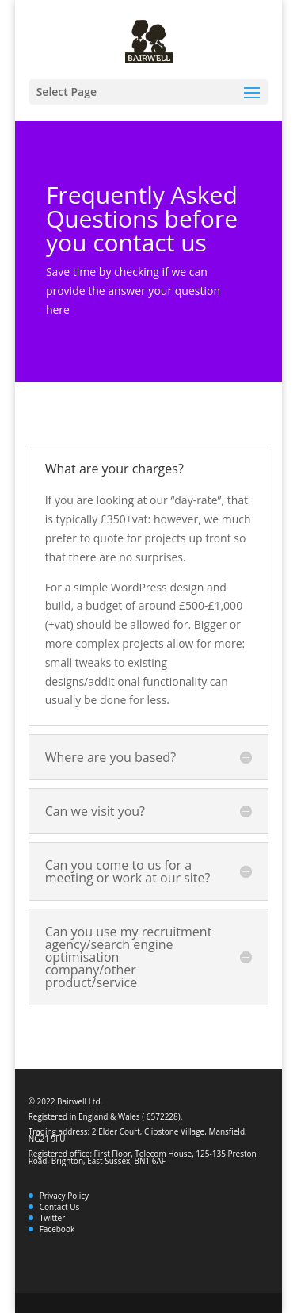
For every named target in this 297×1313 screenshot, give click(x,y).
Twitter (53, 1217)
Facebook (57, 1229)
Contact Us (60, 1206)
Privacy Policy (64, 1195)
